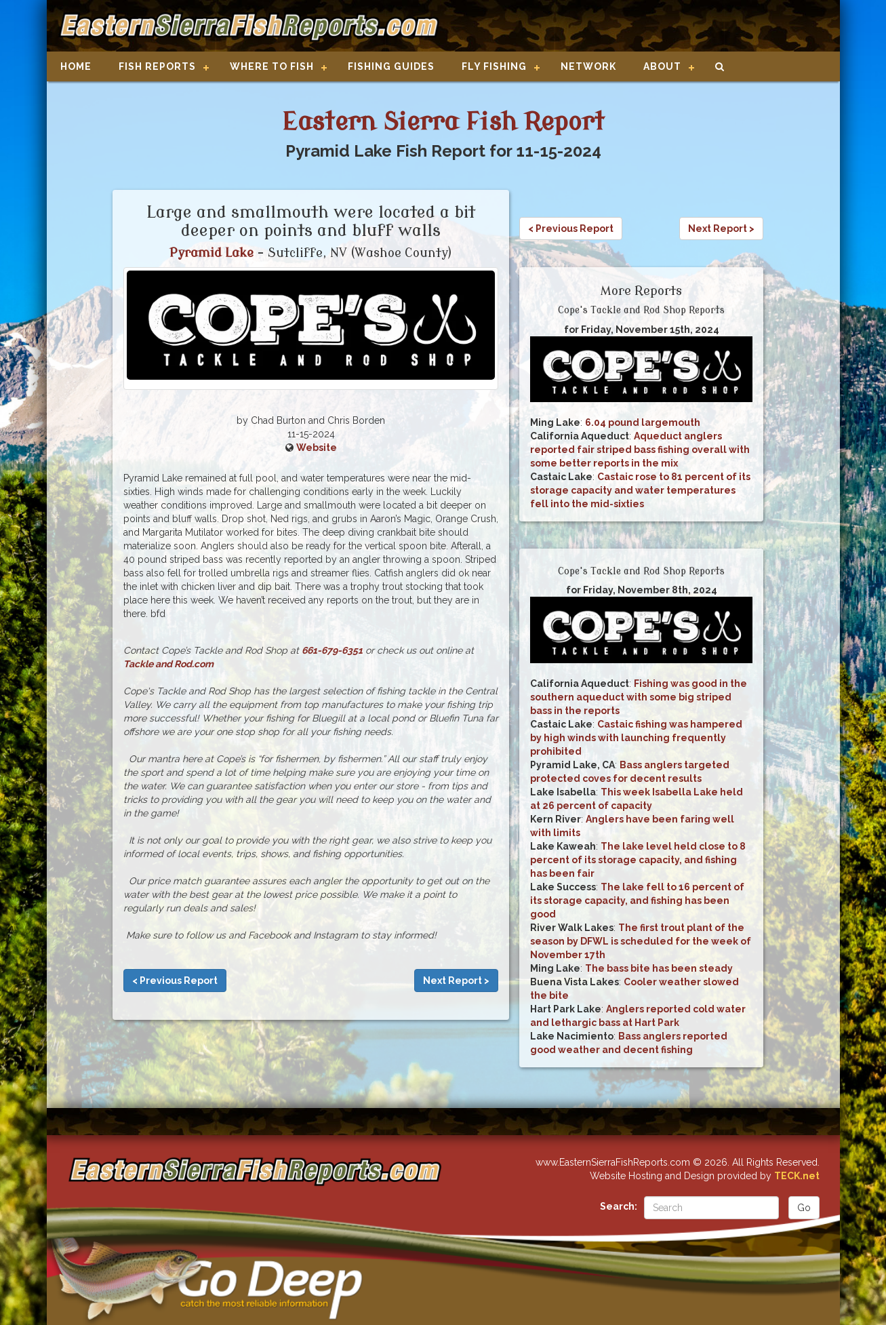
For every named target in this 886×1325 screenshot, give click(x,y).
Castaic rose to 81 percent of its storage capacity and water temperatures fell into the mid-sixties (640, 490)
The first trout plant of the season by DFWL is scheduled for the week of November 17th (640, 941)
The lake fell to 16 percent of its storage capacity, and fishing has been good (637, 900)
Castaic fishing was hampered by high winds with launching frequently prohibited (636, 738)
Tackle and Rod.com (168, 663)
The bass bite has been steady (659, 968)
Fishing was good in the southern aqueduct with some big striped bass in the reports (638, 697)
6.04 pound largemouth (642, 422)
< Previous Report (175, 980)
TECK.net (797, 1175)
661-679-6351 (332, 650)
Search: (618, 1206)
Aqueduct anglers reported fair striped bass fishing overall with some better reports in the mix (640, 450)
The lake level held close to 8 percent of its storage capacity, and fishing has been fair (638, 860)
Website (316, 447)
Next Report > (456, 980)
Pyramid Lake (211, 253)
